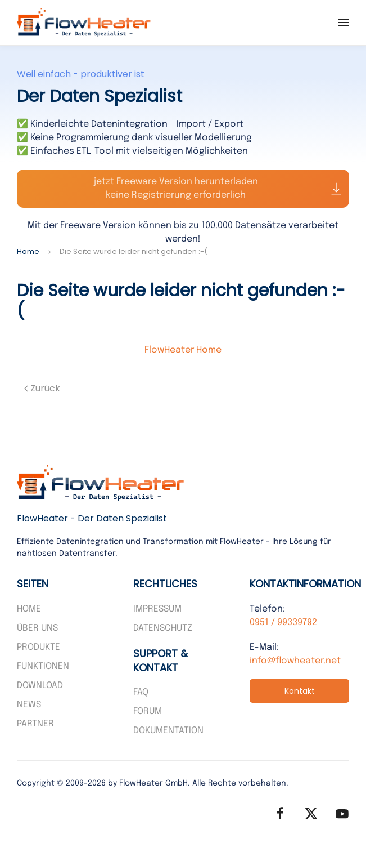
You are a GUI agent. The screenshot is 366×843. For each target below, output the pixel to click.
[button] (343, 22)
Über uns (37, 628)
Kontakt (299, 691)
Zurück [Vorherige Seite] (42, 388)
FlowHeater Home (183, 350)
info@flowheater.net (295, 661)
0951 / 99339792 (283, 622)
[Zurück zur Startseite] (84, 22)
